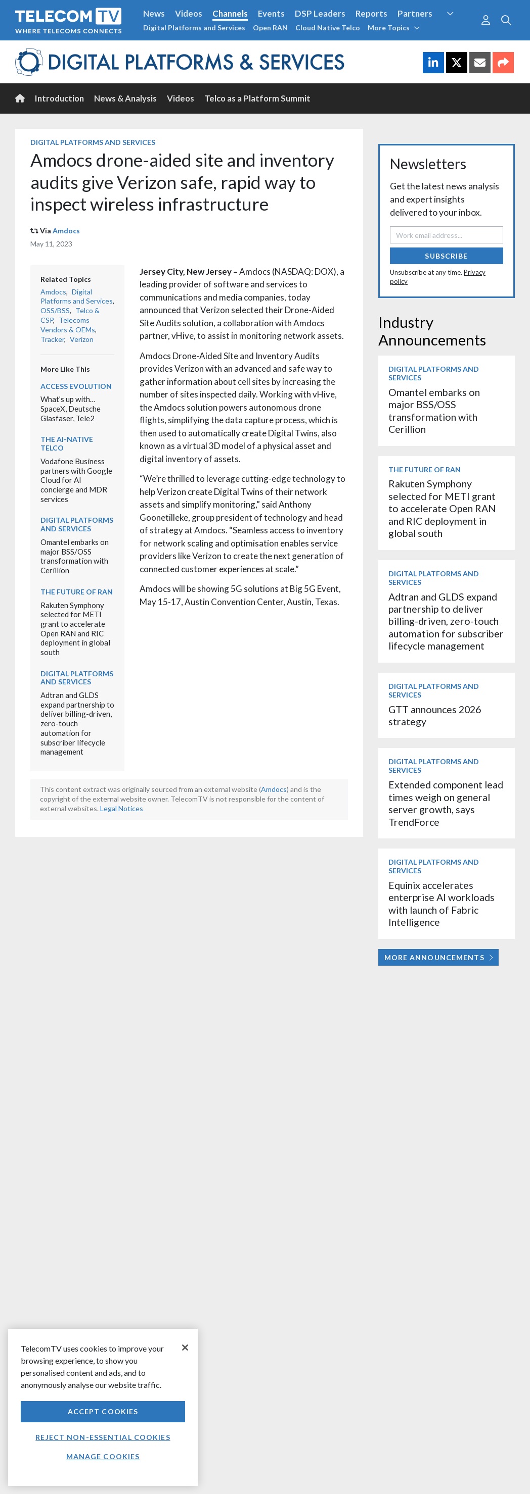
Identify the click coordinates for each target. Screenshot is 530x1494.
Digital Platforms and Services (194, 27)
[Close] (185, 1347)
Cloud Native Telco (327, 27)
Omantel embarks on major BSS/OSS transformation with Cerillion (74, 556)
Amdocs (66, 230)
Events (271, 13)
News (154, 13)
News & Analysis (125, 98)
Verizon (82, 339)
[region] (103, 1407)
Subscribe (446, 256)
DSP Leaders (320, 13)
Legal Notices (121, 808)
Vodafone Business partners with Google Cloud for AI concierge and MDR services (76, 480)
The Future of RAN (76, 591)
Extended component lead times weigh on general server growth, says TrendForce (445, 803)
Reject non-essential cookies (102, 1437)
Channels (230, 13)
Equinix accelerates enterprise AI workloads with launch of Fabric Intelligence (441, 903)
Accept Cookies (103, 1411)
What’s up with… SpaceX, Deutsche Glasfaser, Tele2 (70, 408)
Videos (188, 13)
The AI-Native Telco (66, 443)
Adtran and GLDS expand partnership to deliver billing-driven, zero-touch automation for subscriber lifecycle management (77, 723)
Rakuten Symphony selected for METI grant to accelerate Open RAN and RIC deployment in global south (75, 629)
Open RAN (270, 27)
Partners (415, 13)
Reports (371, 13)
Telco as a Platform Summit (257, 98)
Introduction (59, 98)
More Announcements (438, 957)
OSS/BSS (55, 310)
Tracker (52, 339)
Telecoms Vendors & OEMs (67, 325)
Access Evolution (76, 386)
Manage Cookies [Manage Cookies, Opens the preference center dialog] (103, 1456)
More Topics (394, 27)
